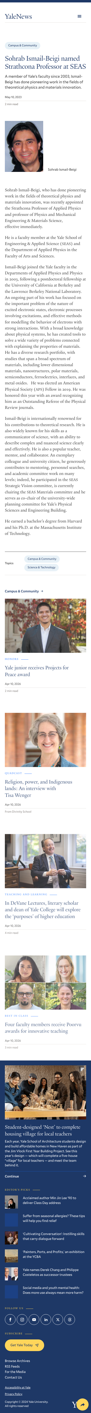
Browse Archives (17, 1360)
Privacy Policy (13, 1394)
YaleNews (18, 17)
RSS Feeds (12, 1366)
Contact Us (13, 1377)
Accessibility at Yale (18, 1387)
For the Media (15, 1371)
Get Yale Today (24, 1345)
